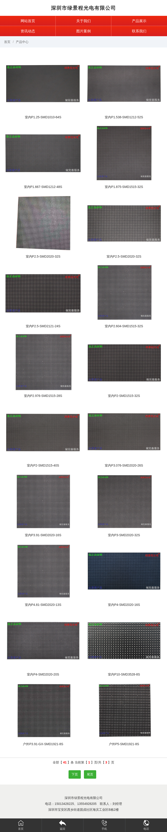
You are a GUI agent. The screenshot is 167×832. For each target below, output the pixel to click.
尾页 (90, 774)
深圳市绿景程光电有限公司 (83, 8)
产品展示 (139, 21)
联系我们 (139, 31)
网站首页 (28, 21)
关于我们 (83, 21)
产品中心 (22, 42)
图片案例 (83, 31)
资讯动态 (28, 31)
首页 (7, 42)
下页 (75, 774)
